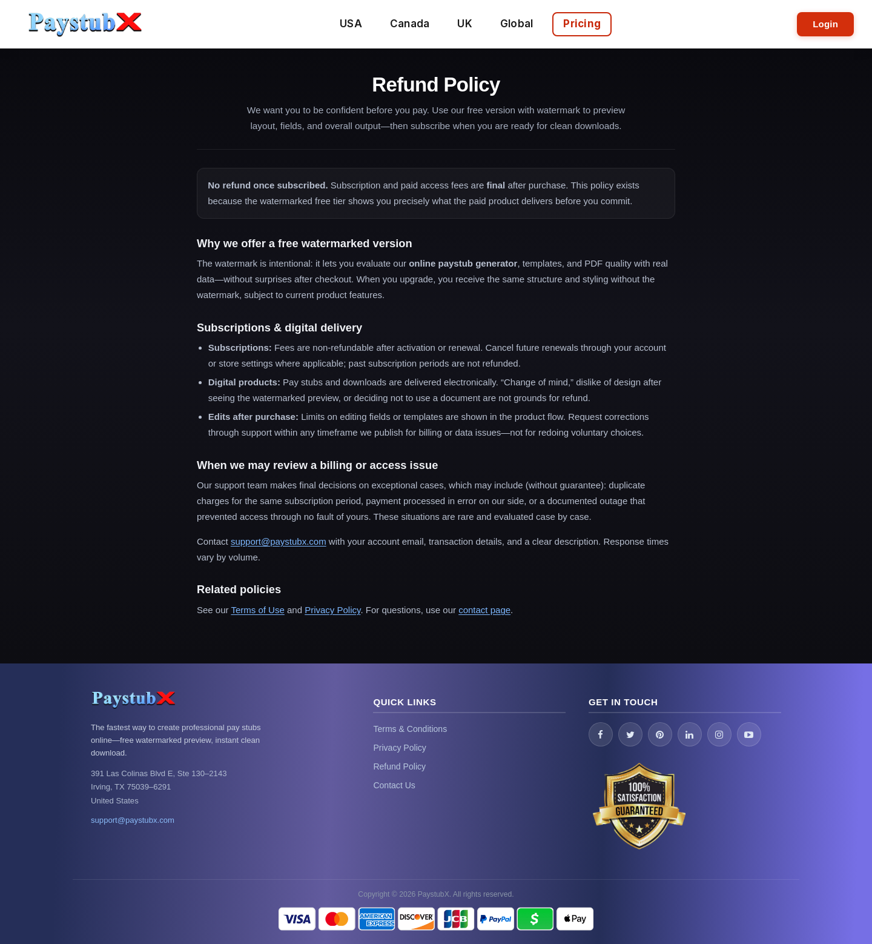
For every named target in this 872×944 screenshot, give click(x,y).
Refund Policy (399, 766)
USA (351, 24)
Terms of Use (257, 610)
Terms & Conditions (410, 729)
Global (516, 24)
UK (464, 24)
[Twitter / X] (630, 734)
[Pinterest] (660, 734)
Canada (410, 24)
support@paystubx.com (278, 541)
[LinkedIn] (690, 734)
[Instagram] (719, 734)
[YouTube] (749, 734)
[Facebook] (601, 734)
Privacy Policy (332, 610)
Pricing (582, 24)
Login (825, 24)
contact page (484, 610)
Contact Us (394, 785)
